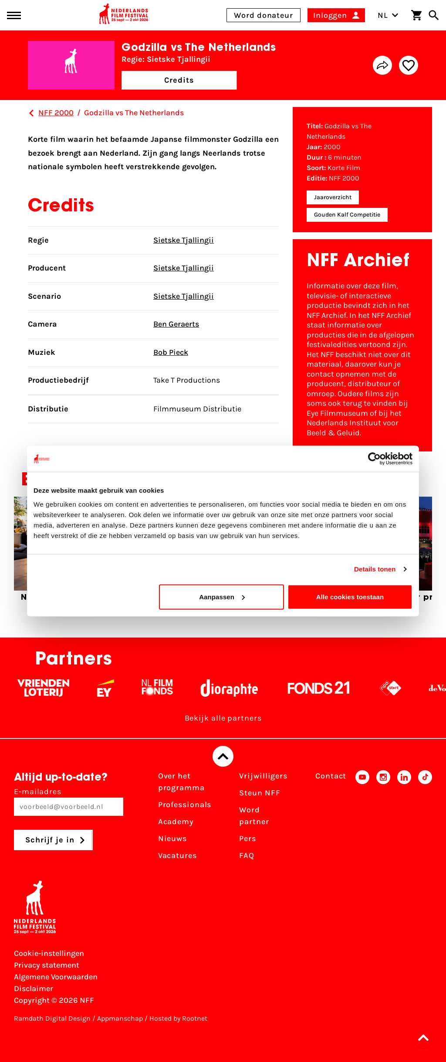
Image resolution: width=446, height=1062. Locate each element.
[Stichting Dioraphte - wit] (235, 688)
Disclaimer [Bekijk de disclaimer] (33, 988)
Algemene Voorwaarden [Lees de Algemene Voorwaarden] (56, 977)
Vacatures (177, 855)
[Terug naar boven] (223, 756)
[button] (426, 1037)
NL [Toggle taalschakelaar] (388, 15)
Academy (176, 821)
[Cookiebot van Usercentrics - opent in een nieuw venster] (374, 458)
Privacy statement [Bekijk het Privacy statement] (46, 965)
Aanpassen (222, 596)
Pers (247, 838)
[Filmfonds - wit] (163, 688)
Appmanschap (120, 1018)
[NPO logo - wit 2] (396, 688)
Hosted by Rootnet (178, 1018)
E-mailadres (68, 801)
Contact (330, 776)
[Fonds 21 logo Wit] (325, 688)
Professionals (185, 804)
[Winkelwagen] (416, 15)
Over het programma (181, 781)
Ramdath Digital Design (52, 1018)
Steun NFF (259, 793)
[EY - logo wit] (111, 688)
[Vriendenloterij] (49, 688)
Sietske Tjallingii (183, 240)
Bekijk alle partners (223, 718)
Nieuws (172, 838)
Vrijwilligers (263, 776)
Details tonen (374, 569)
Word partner (254, 815)
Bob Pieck (170, 352)
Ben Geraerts (176, 324)
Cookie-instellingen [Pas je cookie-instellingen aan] (49, 953)
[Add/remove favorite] (408, 65)
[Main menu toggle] (14, 15)
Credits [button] (179, 80)
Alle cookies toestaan (350, 596)
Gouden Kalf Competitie (347, 214)
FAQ (246, 855)
